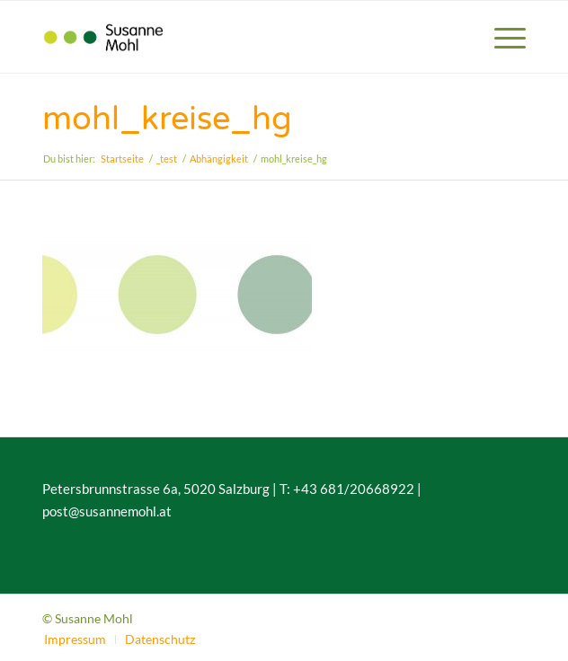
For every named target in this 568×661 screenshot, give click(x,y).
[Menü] (501, 37)
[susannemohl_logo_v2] (235, 37)
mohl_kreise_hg (167, 119)
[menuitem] (501, 37)
